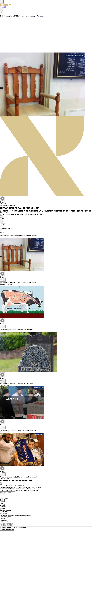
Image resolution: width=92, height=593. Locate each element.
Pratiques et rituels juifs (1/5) (9, 205)
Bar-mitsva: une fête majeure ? (27, 477)
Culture (2, 503)
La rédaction (4, 512)
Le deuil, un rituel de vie (25, 383)
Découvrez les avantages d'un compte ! (32, 16)
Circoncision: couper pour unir (27, 282)
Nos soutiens (4, 513)
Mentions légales (5, 517)
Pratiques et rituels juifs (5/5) (9, 477)
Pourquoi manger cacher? (26, 329)
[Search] (7, 492)
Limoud (2, 505)
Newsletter (3, 520)
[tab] (2, 235)
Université (3, 507)
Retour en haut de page (7, 529)
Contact (2, 518)
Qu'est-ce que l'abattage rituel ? (28, 430)
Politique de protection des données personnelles (15, 515)
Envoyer (2, 494)
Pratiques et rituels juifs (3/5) (9, 383)
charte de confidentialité (31, 490)
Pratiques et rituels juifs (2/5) (9, 329)
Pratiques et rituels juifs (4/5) (9, 430)
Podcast (2, 508)
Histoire (2, 502)
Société (2, 500)
